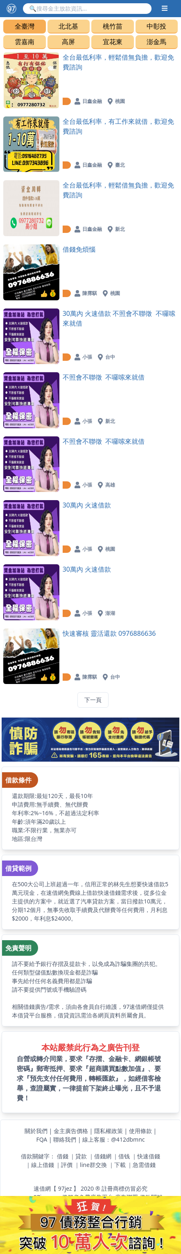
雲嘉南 (24, 41)
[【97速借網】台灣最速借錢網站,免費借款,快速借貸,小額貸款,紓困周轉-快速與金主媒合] (11, 8)
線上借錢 (42, 1165)
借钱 (124, 1156)
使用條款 (140, 1131)
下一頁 (93, 700)
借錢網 (102, 1156)
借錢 (62, 1156)
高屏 (68, 41)
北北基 (68, 26)
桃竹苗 (112, 26)
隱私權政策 (108, 1131)
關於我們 (36, 1131)
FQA (41, 1139)
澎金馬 (156, 41)
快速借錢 (148, 1156)
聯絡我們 (64, 1139)
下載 (120, 1165)
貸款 (81, 1156)
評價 (66, 1165)
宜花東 (112, 41)
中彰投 (156, 26)
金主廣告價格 (71, 1131)
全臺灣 (24, 26)
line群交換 (93, 1165)
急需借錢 (144, 1165)
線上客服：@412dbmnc (113, 1139)
